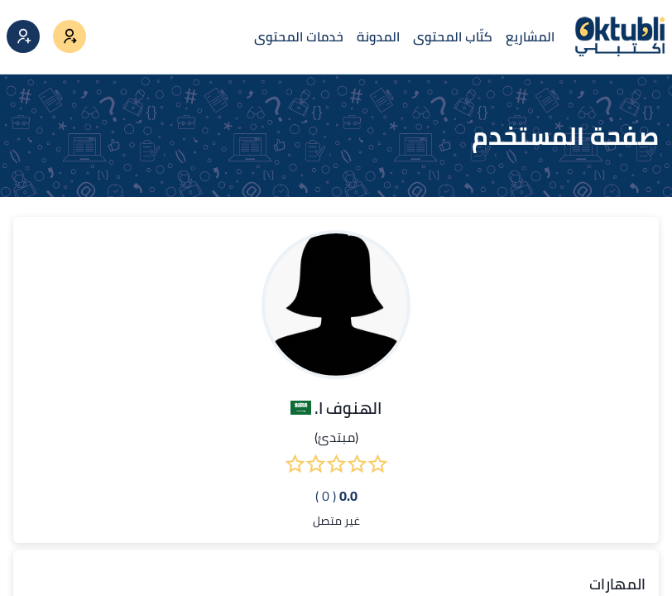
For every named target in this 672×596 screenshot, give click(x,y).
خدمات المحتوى (298, 36)
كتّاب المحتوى (452, 36)
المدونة (378, 36)
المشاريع (530, 36)
